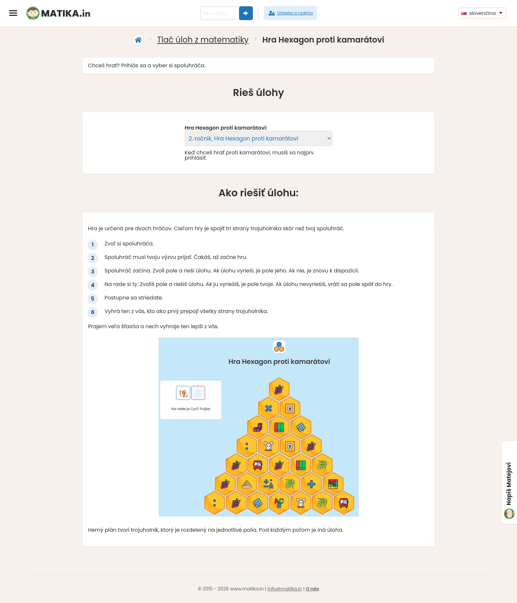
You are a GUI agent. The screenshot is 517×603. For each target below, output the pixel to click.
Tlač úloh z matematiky (203, 39)
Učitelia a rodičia (290, 13)
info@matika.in (284, 589)
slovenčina (478, 13)
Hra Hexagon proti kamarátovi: (226, 128)
